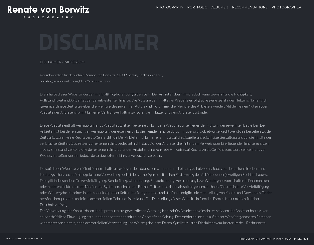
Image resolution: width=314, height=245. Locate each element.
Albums (218, 7)
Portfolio (197, 7)
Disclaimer (301, 239)
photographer (249, 239)
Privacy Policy (282, 239)
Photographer (286, 7)
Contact (266, 239)
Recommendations (250, 7)
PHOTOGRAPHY (169, 7)
